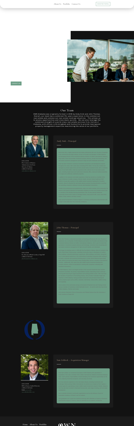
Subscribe (108, 414)
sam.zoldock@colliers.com (28, 369)
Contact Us (76, 4)
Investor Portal (103, 4)
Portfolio (66, 4)
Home (25, 402)
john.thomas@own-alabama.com (29, 236)
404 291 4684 (28, 367)
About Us (57, 4)
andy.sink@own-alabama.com (29, 148)
